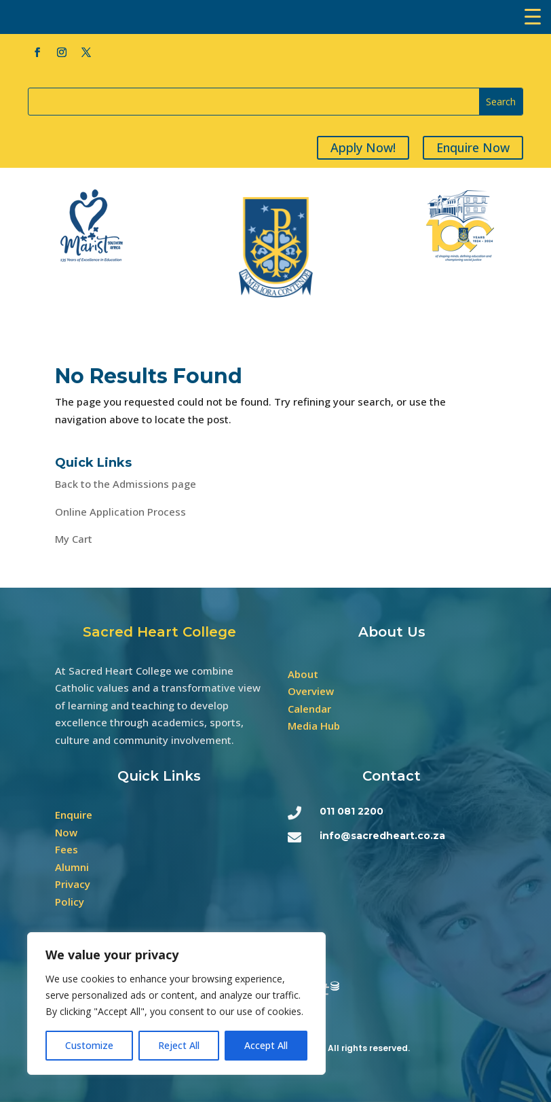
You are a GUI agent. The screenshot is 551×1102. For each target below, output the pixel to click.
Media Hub (314, 725)
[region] (176, 1003)
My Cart (73, 539)
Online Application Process (120, 511)
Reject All (179, 1045)
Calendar (309, 708)
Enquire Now (475, 147)
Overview (311, 691)
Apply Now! (365, 147)
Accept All (266, 1045)
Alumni (72, 867)
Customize (89, 1045)
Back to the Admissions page (125, 484)
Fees (66, 849)
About (303, 674)
